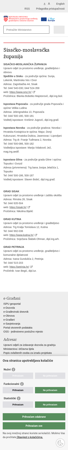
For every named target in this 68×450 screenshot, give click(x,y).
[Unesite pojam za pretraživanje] (23, 30)
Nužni (7, 369)
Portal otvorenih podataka (17, 327)
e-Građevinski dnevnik (16, 311)
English (60, 3)
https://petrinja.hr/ (19, 266)
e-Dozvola (9, 307)
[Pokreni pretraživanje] (46, 30)
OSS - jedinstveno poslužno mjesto (23, 331)
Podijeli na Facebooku (13, 286)
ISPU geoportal (12, 303)
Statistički (10, 398)
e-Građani (9, 319)
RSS (27, 8)
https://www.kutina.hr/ (21, 235)
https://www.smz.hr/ (20, 92)
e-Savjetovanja (11, 323)
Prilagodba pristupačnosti (50, 8)
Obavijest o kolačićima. (29, 437)
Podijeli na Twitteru (21, 286)
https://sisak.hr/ (17, 207)
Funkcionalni (11, 384)
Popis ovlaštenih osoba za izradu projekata (27, 352)
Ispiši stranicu (5, 286)
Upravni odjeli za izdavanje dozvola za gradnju (29, 345)
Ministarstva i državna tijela (18, 348)
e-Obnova (9, 315)
